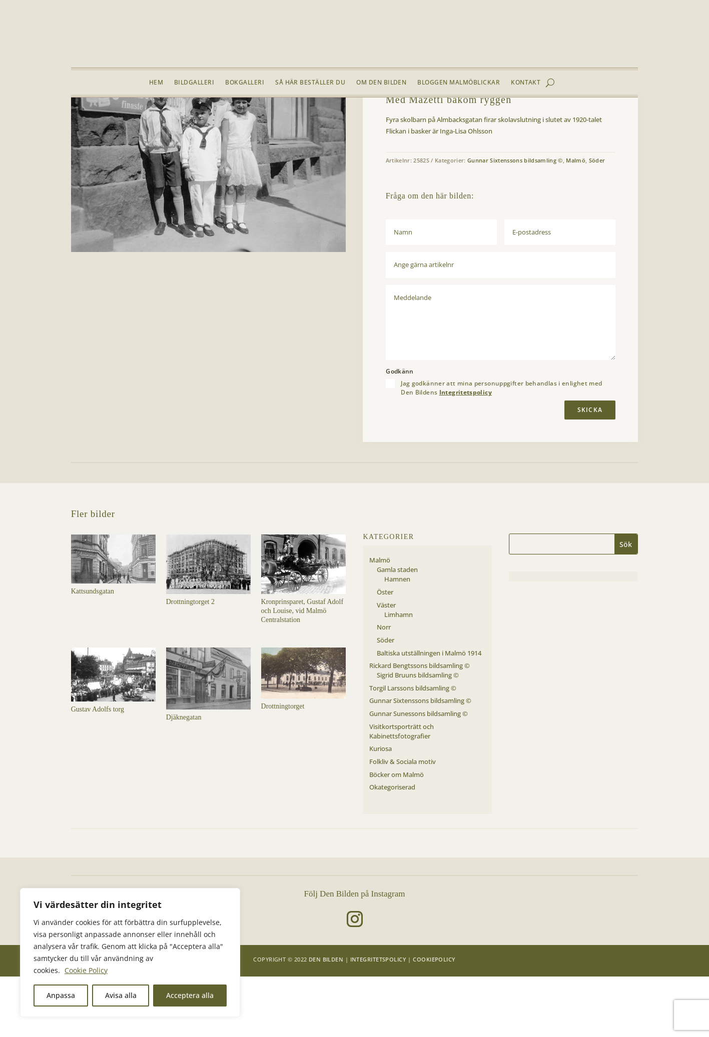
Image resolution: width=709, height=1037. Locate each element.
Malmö (135, 121)
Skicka (589, 470)
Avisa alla (121, 995)
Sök (625, 605)
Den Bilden (326, 1020)
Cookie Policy (86, 970)
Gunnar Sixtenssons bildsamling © (515, 220)
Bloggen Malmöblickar (458, 82)
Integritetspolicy (465, 453)
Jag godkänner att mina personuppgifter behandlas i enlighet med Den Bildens (501, 449)
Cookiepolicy (434, 1020)
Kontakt (525, 82)
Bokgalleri (244, 82)
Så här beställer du (310, 82)
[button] (330, 146)
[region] (130, 952)
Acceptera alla (190, 995)
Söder (158, 121)
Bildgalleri (194, 82)
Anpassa (61, 995)
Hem (156, 82)
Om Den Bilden (381, 82)
